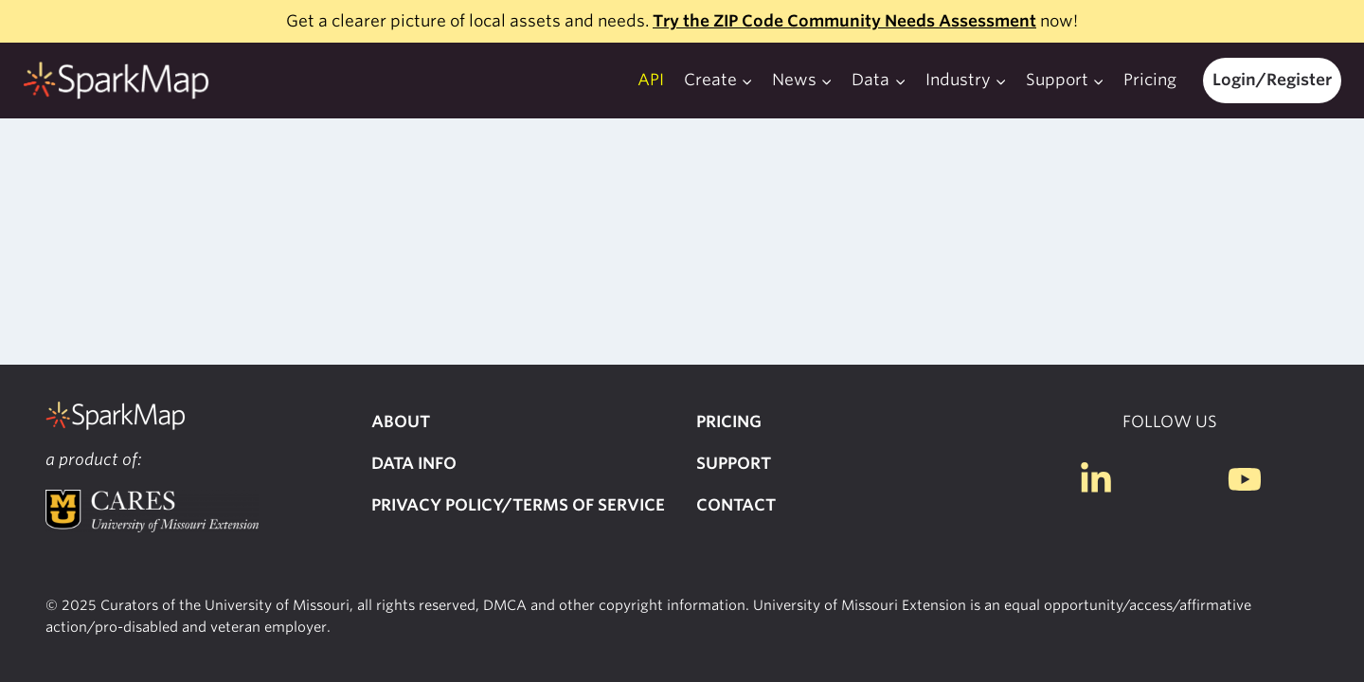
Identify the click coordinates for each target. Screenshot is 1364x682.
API (650, 79)
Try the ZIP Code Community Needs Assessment (844, 20)
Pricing (1149, 79)
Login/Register (1272, 79)
